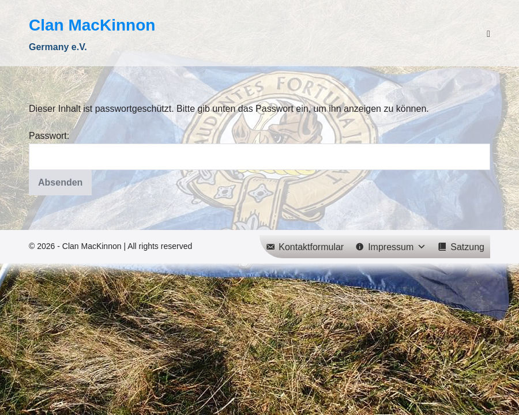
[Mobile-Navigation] (488, 34)
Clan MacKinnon (92, 25)
